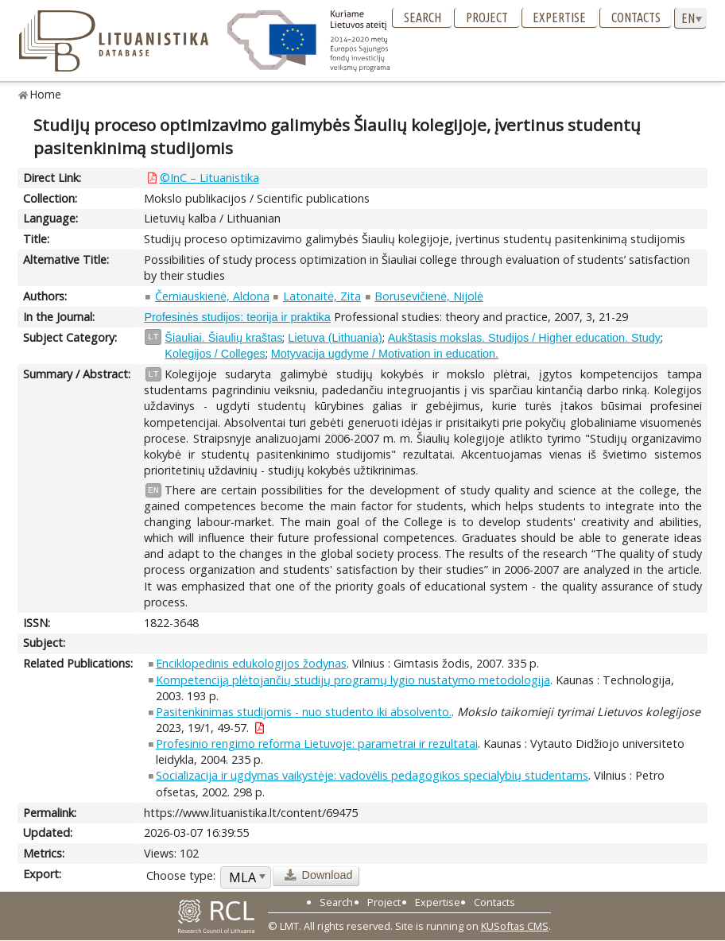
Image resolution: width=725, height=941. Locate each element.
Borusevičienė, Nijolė (428, 296)
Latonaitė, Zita (322, 296)
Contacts (636, 17)
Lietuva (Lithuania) (335, 337)
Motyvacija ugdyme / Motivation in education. (384, 353)
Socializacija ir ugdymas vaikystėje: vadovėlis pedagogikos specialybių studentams (372, 775)
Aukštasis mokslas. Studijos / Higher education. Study (524, 337)
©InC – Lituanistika (209, 177)
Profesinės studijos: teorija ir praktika (237, 317)
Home (45, 94)
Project (487, 17)
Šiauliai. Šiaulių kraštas (223, 337)
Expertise (559, 17)
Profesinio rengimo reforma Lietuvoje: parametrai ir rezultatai (317, 743)
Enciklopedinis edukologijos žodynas (251, 663)
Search (422, 17)
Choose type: (180, 875)
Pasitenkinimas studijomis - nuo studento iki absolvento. (304, 711)
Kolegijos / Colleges (215, 353)
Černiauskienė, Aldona (212, 296)
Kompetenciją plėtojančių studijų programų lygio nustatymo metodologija (353, 679)
